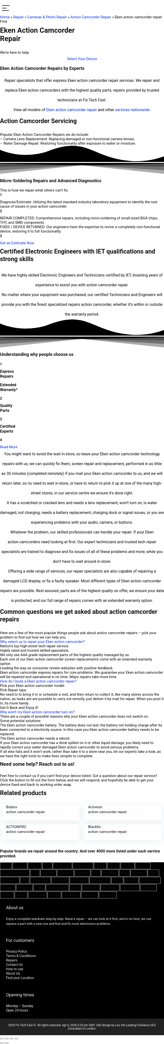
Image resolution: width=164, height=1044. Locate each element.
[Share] (7, 1038)
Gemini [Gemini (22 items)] (48, 873)
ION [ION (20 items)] (124, 873)
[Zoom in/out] (16, 1038)
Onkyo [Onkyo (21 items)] (131, 880)
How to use (14, 969)
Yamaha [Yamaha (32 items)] (108, 895)
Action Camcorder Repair (90, 17)
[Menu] (6, 8)
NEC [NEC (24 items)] (117, 880)
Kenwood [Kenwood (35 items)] (10, 880)
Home (5, 17)
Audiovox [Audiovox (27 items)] (62, 866)
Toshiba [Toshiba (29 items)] (90, 895)
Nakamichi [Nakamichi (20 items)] (100, 880)
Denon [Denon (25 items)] (142, 866)
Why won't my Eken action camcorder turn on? (37, 712)
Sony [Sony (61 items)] (21, 895)
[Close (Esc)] (2, 1038)
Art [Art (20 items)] (47, 866)
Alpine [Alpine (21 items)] (20, 866)
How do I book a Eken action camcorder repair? (38, 681)
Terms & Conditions (21, 956)
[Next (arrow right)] (7, 1043)
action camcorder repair (76, 109)
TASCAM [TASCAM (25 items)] (37, 895)
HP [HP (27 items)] (96, 873)
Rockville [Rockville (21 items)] (110, 888)
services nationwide (132, 109)
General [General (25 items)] (65, 873)
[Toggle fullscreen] (11, 1038)
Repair (18, 17)
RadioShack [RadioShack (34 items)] (57, 888)
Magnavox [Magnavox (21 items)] (40, 880)
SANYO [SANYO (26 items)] (148, 888)
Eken (50, 109)
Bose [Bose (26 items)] (100, 866)
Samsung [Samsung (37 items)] (130, 888)
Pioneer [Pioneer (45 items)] (24, 888)
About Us (13, 973)
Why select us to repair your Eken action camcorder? (42, 641)
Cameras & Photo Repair (47, 17)
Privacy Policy (16, 951)
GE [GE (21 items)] (35, 873)
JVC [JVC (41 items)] (153, 873)
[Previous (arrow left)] (2, 1043)
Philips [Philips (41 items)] (8, 888)
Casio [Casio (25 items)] (127, 866)
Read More (9, 447)
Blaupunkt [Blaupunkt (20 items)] (82, 866)
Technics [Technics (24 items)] (71, 895)
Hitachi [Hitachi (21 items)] (82, 873)
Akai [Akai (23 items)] (6, 866)
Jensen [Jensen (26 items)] (138, 873)
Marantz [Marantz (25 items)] (60, 880)
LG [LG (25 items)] (25, 880)
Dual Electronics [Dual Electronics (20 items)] (15, 873)
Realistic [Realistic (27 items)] (91, 888)
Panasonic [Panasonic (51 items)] (150, 880)
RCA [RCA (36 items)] (75, 888)
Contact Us (14, 965)
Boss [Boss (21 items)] (113, 866)
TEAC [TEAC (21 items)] (54, 895)
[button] (82, 59)
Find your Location (20, 978)
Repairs (12, 960)
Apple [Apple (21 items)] (34, 866)
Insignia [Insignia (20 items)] (110, 873)
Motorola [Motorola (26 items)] (79, 880)
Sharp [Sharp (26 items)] (7, 895)
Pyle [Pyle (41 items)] (39, 888)
